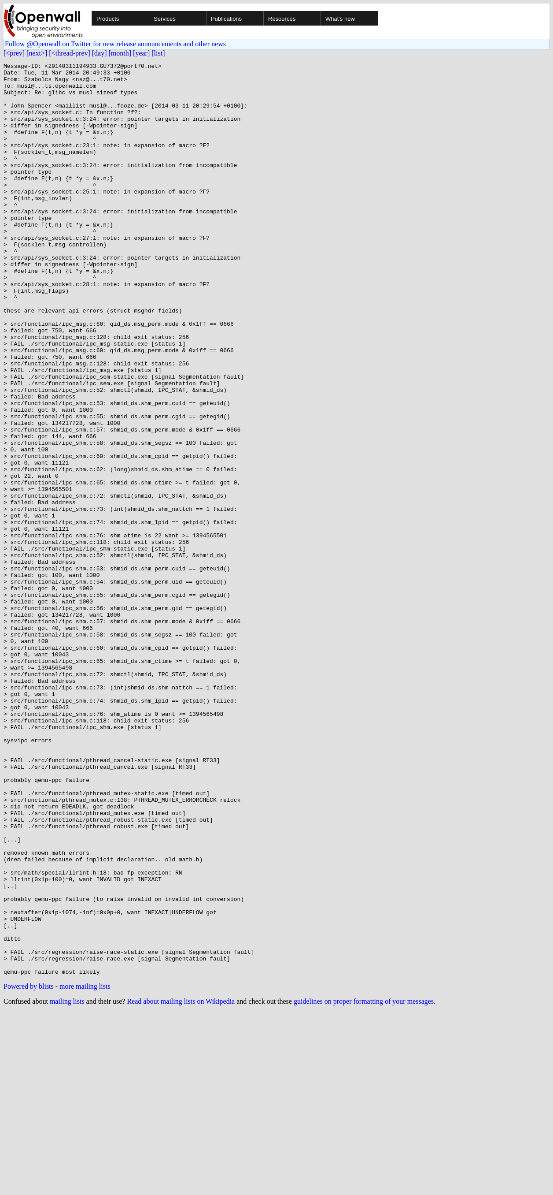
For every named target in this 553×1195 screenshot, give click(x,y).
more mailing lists (85, 1169)
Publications (226, 18)
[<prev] (14, 53)
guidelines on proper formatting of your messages (364, 1184)
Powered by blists (29, 1169)
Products (107, 18)
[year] (141, 53)
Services (165, 18)
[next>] (36, 53)
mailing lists (67, 1184)
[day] (99, 53)
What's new (340, 18)
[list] (158, 53)
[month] (120, 53)
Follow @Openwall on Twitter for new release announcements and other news (115, 44)
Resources (281, 18)
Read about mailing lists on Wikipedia (181, 1184)
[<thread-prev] (69, 53)
